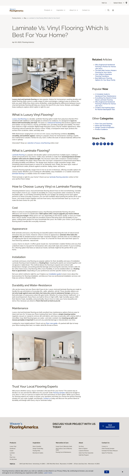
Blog (25, 18)
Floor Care (12, 457)
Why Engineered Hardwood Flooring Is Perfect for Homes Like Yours (105, 66)
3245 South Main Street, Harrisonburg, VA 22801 (32, 463)
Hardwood (12, 448)
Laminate (12, 453)
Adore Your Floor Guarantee (86, 453)
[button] (119, 3)
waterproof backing (54, 123)
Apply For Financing (107, 453)
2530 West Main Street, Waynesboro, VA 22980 (59, 463)
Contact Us (86, 10)
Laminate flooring (18, 155)
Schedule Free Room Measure (110, 450)
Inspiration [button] (61, 10)
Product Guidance (101, 129)
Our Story (81, 446)
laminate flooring (18, 173)
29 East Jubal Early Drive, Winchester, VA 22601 (87, 463)
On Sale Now (13, 459)
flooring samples (59, 393)
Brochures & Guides (38, 453)
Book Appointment (109, 426)
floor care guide (51, 323)
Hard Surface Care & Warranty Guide (64, 449)
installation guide (55, 274)
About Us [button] (74, 10)
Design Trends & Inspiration (104, 127)
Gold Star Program (84, 455)
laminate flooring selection (59, 177)
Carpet (11, 450)
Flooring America (16, 18)
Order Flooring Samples (108, 448)
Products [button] (48, 10)
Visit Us (104, 3)
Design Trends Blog (38, 448)
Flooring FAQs (36, 450)
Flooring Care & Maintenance (63, 452)
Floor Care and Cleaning (103, 123)
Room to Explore (83, 448)
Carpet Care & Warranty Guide (64, 446)
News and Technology (103, 125)
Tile (11, 455)
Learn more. (48, 473)
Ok (107, 472)
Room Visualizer (37, 446)
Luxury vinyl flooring (19, 119)
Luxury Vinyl (13, 446)
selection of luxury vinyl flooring (38, 143)
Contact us (47, 398)
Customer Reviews (84, 450)
